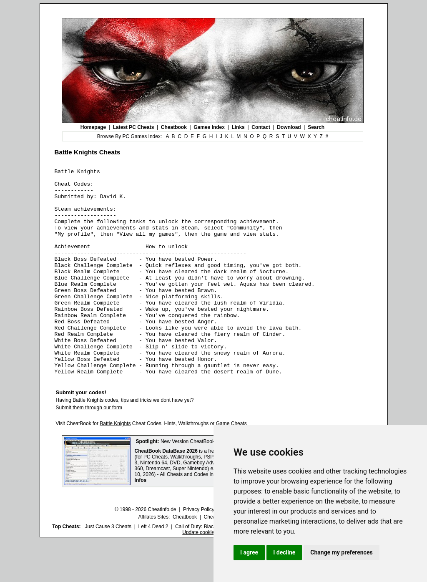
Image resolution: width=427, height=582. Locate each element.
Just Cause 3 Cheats (108, 568)
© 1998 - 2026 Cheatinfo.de (145, 551)
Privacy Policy (198, 551)
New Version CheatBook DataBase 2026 (206, 483)
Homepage (93, 127)
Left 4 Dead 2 (153, 568)
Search (316, 127)
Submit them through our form (89, 449)
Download (289, 127)
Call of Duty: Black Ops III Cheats (212, 568)
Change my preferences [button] (341, 552)
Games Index (209, 127)
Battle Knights (115, 465)
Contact (260, 127)
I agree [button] (249, 552)
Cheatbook (174, 127)
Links (237, 127)
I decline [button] (284, 552)
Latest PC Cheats (133, 127)
